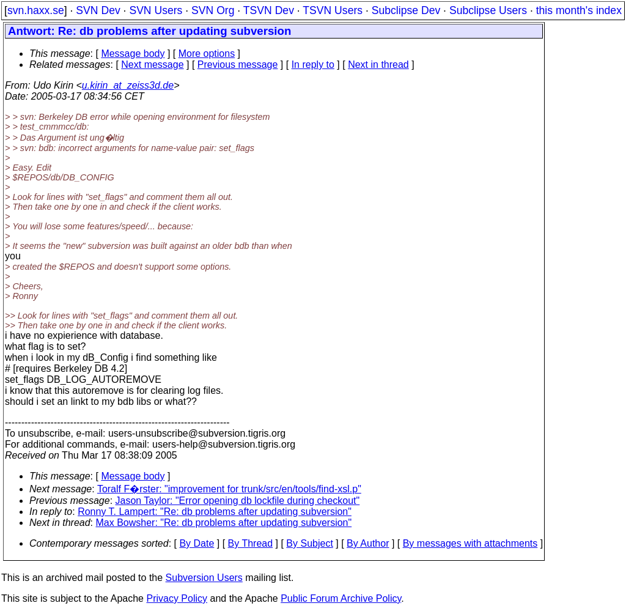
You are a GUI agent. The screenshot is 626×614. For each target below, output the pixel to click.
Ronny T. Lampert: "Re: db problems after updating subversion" (215, 511)
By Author (368, 543)
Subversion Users (204, 577)
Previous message (237, 64)
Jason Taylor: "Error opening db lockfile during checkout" (238, 500)
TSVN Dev (268, 10)
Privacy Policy (176, 598)
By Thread (250, 543)
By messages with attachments (470, 543)
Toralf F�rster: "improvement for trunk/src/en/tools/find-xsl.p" (229, 489)
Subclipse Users (488, 10)
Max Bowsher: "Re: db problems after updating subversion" (224, 522)
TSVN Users (333, 10)
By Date (196, 543)
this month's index (579, 10)
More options (207, 53)
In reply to (313, 64)
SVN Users (155, 10)
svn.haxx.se (35, 10)
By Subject (309, 543)
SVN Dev (98, 10)
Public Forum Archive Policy (341, 598)
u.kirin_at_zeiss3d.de (128, 85)
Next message (152, 64)
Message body (132, 53)
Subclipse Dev (406, 10)
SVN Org (212, 10)
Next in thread (378, 64)
